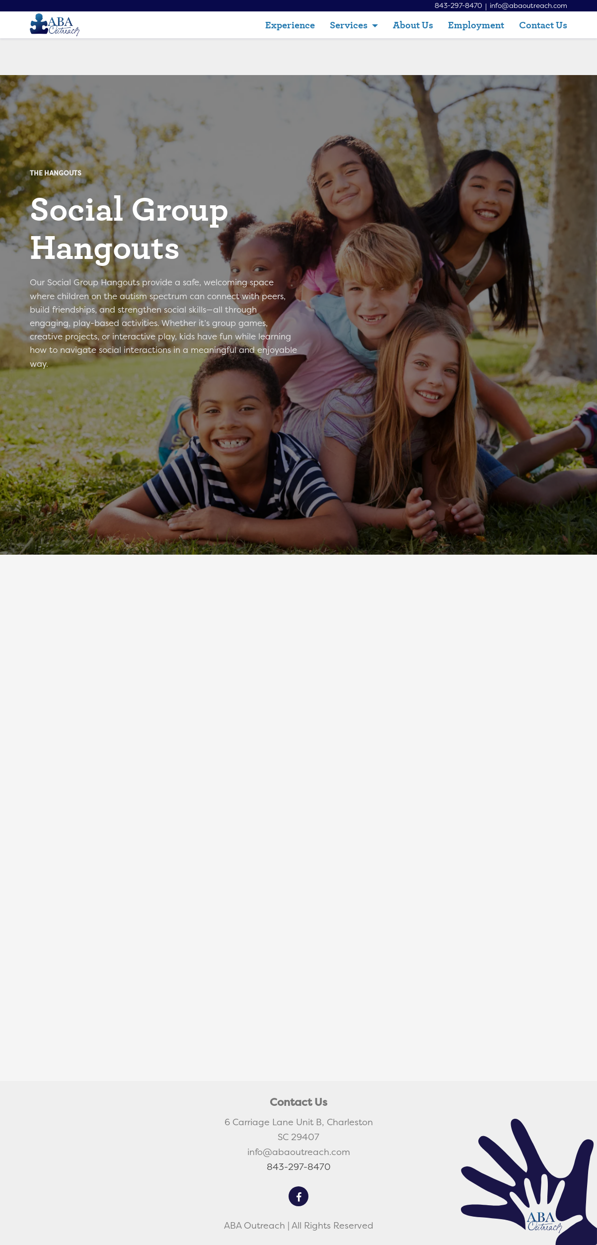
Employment (476, 24)
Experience (290, 24)
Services (350, 24)
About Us (413, 24)
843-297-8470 (456, 5)
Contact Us (543, 24)
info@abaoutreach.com (527, 5)
